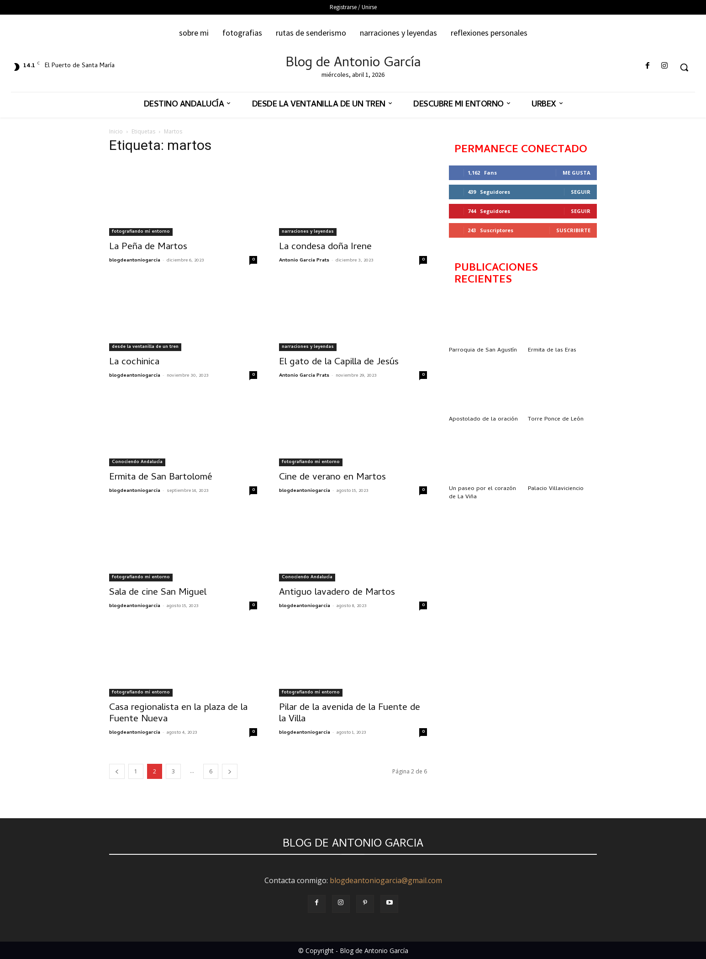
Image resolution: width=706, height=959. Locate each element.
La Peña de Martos (148, 247)
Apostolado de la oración (483, 419)
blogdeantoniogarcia (134, 260)
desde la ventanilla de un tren (145, 347)
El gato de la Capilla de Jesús (339, 362)
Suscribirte (573, 230)
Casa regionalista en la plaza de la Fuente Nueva (178, 713)
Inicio (116, 131)
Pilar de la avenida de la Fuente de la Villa (349, 713)
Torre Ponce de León (556, 419)
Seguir (580, 191)
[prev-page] (117, 771)
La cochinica (134, 362)
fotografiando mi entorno (141, 231)
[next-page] (229, 771)
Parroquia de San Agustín (483, 350)
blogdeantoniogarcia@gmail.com (386, 880)
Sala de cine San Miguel (157, 593)
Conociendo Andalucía (137, 462)
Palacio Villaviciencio (556, 489)
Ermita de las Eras (552, 350)
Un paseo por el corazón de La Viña (482, 493)
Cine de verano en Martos (332, 477)
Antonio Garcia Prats (304, 260)
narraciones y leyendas (308, 231)
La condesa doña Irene (325, 247)
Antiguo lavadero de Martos (337, 593)
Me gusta (576, 172)
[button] (684, 67)
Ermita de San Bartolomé (160, 477)
